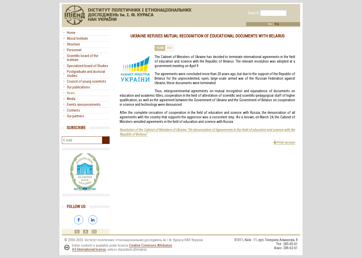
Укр (270, 24)
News (71, 93)
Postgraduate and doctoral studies (86, 74)
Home (71, 33)
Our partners (75, 116)
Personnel (74, 50)
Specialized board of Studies (87, 66)
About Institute (77, 38)
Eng (277, 24)
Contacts (73, 110)
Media (71, 99)
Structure (73, 44)
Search (253, 13)
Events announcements (84, 104)
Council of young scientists (86, 81)
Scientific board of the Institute (82, 58)
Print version (284, 142)
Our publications (78, 87)
